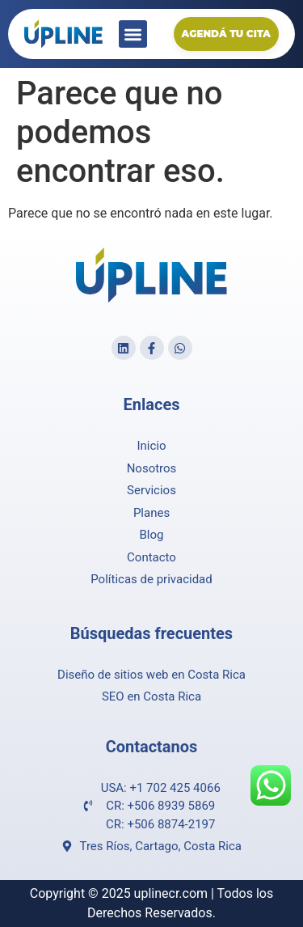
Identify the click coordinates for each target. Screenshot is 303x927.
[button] (133, 34)
